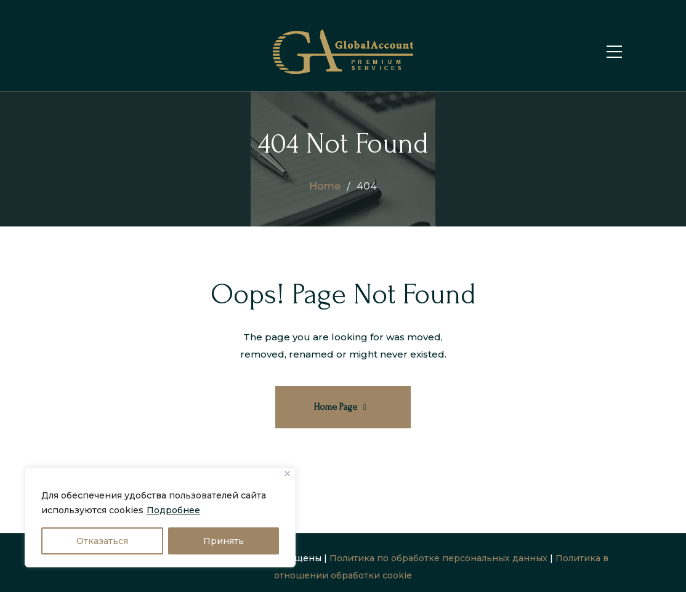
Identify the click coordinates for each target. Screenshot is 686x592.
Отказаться (102, 540)
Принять (223, 540)
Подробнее (173, 510)
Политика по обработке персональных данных (438, 558)
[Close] (287, 473)
